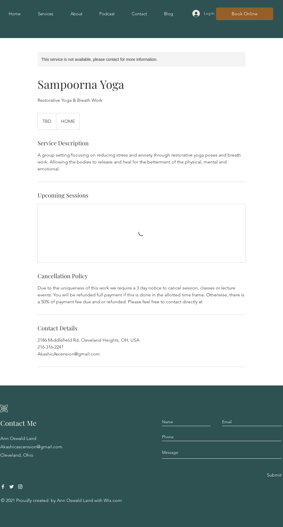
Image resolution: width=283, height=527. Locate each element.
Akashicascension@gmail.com (31, 446)
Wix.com (113, 500)
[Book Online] (244, 13)
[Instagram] (20, 487)
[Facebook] (3, 487)
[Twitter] (11, 487)
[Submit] (274, 475)
